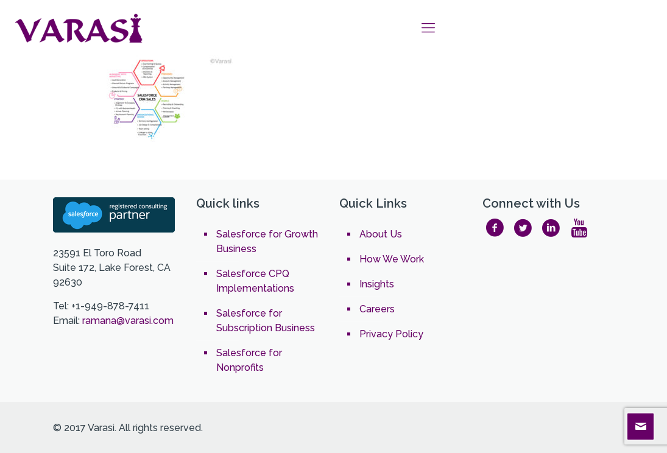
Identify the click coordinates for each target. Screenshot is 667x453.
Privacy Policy (391, 334)
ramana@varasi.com (128, 320)
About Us (380, 234)
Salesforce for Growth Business (267, 241)
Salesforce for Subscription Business (265, 320)
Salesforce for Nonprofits (249, 360)
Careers (377, 309)
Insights (376, 284)
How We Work (391, 259)
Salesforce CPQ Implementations (255, 281)
